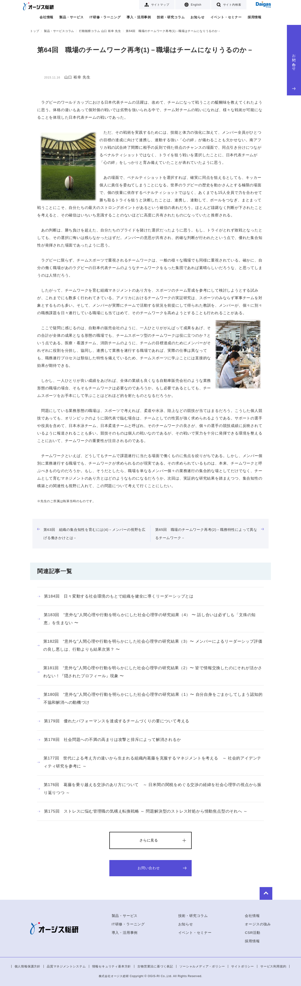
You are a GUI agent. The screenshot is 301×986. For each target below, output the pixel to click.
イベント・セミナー (226, 17)
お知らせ (197, 17)
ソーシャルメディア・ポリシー (202, 966)
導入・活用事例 (139, 17)
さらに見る (148, 840)
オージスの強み (258, 924)
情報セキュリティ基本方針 (111, 966)
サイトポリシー (242, 966)
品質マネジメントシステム (66, 966)
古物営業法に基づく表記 (155, 966)
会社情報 (46, 17)
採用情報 (254, 17)
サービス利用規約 (273, 966)
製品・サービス (71, 17)
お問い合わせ (294, 71)
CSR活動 (252, 932)
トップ (34, 31)
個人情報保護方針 (27, 966)
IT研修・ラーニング (105, 17)
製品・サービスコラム (59, 31)
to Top (257, 893)
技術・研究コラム (171, 17)
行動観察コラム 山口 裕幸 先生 (100, 31)
